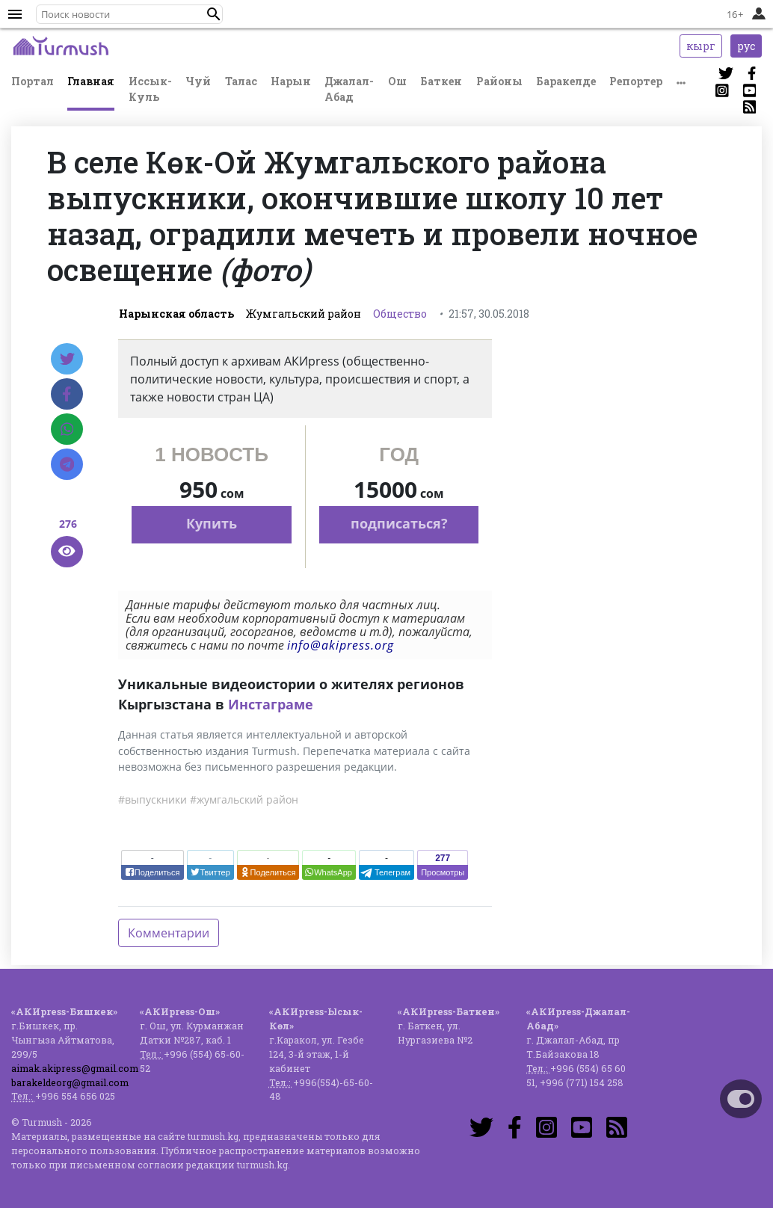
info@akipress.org (340, 645)
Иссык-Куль (150, 89)
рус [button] (746, 46)
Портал (32, 81)
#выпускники (152, 799)
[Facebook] (67, 394)
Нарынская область (176, 313)
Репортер (635, 81)
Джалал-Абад (349, 89)
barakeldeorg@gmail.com (70, 1082)
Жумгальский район (303, 313)
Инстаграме (270, 704)
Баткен (441, 81)
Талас (241, 81)
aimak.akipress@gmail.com (74, 1068)
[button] (214, 14)
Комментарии (168, 933)
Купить (211, 523)
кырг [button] (700, 46)
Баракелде (566, 81)
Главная (90, 81)
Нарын (291, 81)
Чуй (198, 81)
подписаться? (399, 523)
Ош (397, 81)
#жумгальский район (244, 799)
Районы (499, 81)
